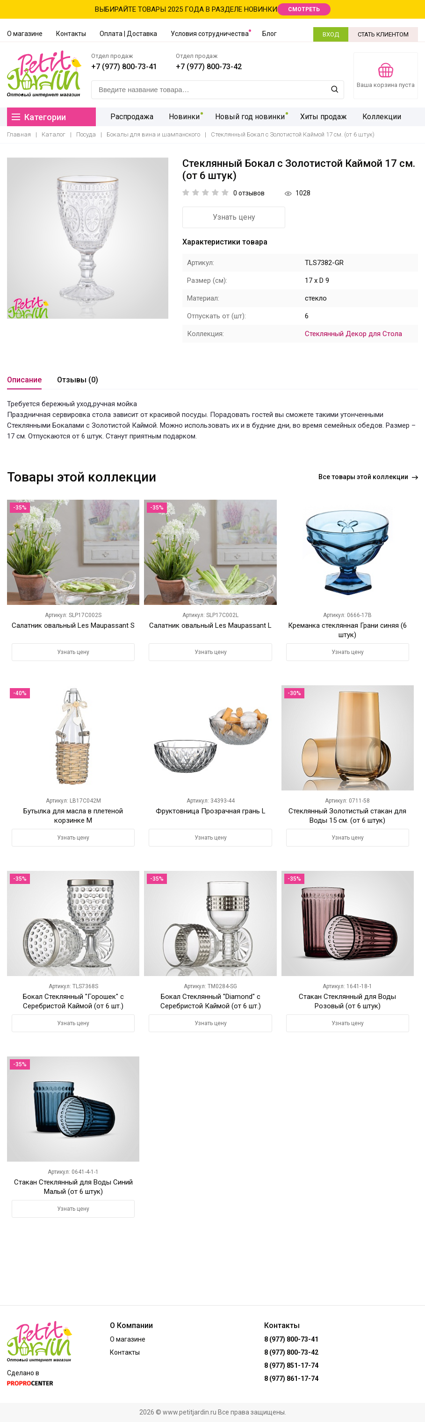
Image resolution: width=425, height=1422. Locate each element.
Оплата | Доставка (128, 33)
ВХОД (331, 34)
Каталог (53, 134)
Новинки (182, 116)
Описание (24, 379)
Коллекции (376, 116)
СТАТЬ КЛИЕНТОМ (383, 34)
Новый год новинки (246, 116)
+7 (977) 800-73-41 (124, 66)
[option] (87, 238)
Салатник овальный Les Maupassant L (210, 625)
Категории (39, 117)
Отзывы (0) (77, 379)
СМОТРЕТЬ (304, 9)
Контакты (71, 33)
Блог (269, 33)
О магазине (25, 33)
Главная (19, 134)
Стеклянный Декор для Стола (353, 334)
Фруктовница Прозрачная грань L (211, 811)
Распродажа (131, 116)
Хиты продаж (318, 116)
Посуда (86, 134)
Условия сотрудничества (210, 33)
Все (368, 477)
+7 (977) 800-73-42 (209, 66)
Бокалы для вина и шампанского (153, 134)
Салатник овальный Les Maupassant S (73, 625)
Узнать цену (234, 217)
